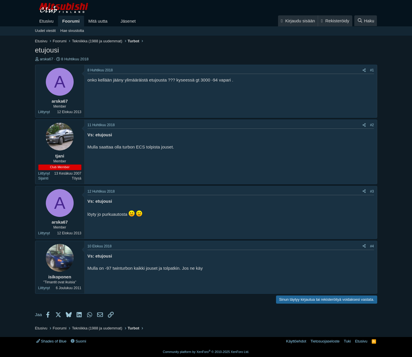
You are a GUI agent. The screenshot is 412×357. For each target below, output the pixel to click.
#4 (372, 246)
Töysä (76, 178)
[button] (112, 21)
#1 (372, 70)
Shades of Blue (51, 341)
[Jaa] (364, 70)
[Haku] (365, 20)
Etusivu (46, 21)
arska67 (46, 59)
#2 (372, 125)
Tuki (347, 341)
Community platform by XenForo (206, 352)
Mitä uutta (98, 21)
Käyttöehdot (296, 341)
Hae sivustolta (72, 30)
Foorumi (71, 21)
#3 (372, 191)
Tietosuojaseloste (325, 341)
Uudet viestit (45, 30)
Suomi (78, 341)
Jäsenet (128, 21)
